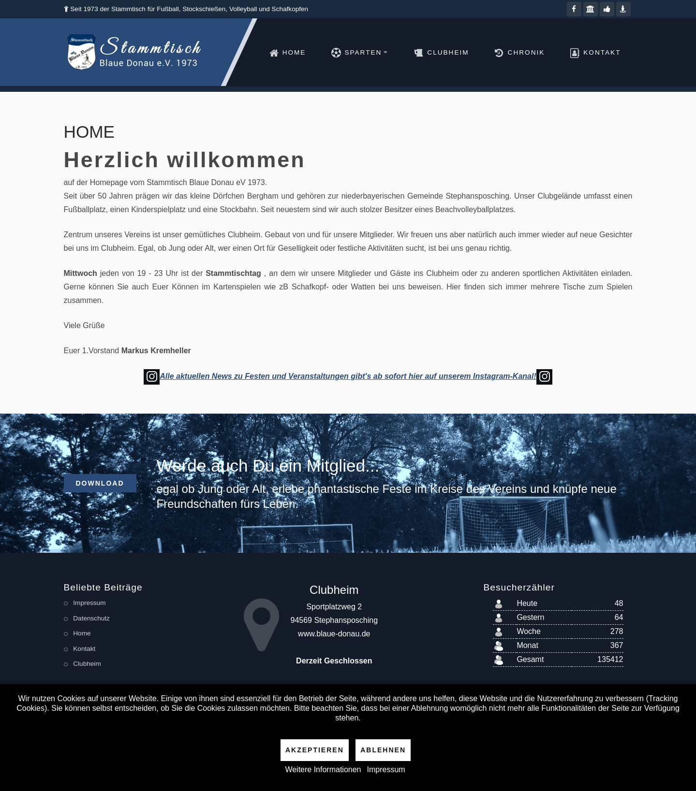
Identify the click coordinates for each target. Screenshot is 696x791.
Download (100, 483)
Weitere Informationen (323, 769)
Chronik (526, 52)
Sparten (366, 52)
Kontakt (602, 52)
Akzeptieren (314, 750)
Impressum (386, 769)
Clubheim (448, 52)
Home (294, 52)
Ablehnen (383, 750)
